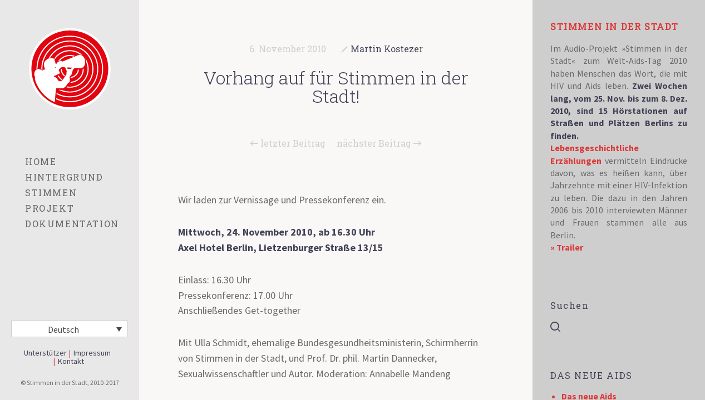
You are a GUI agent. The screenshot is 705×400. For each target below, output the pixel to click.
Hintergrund (64, 177)
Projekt (49, 208)
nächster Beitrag (379, 143)
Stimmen (51, 192)
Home (40, 161)
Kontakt (71, 361)
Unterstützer (45, 353)
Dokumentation (72, 223)
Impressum (92, 353)
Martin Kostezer (387, 48)
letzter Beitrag (288, 143)
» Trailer (566, 247)
